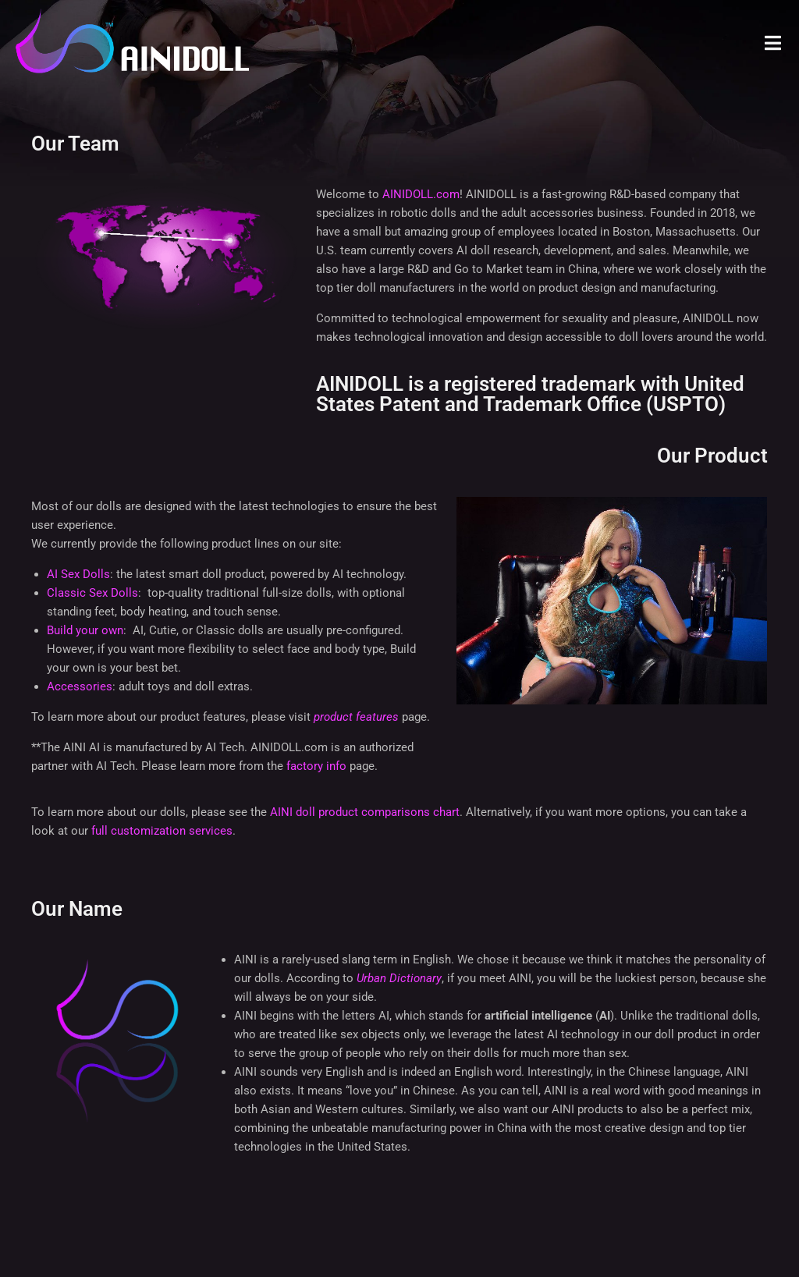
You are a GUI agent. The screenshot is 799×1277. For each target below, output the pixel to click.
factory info (316, 766)
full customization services (162, 831)
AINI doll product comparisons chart (365, 812)
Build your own (85, 630)
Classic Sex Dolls (92, 593)
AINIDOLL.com (421, 194)
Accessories (79, 686)
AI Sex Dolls (78, 574)
